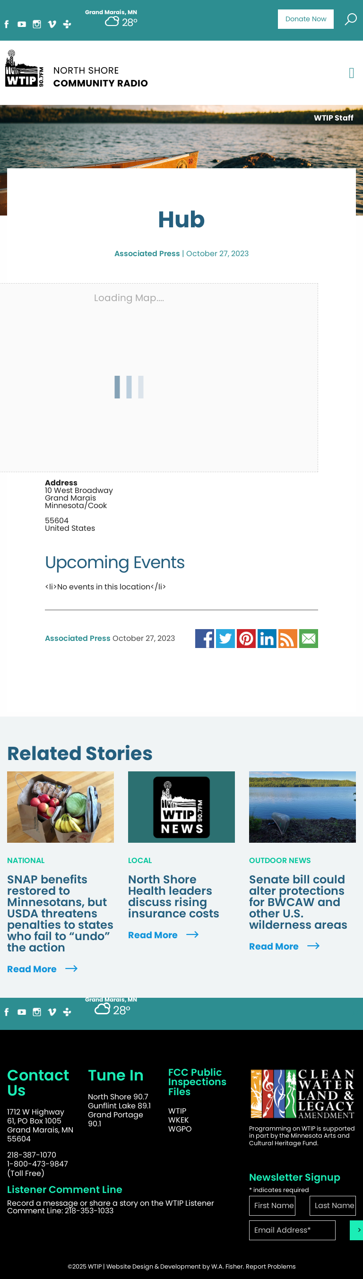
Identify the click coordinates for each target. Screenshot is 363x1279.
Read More (43, 969)
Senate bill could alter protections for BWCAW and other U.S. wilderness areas (298, 902)
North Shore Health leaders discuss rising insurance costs (173, 896)
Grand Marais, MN (111, 999)
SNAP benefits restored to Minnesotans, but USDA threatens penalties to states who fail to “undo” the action (60, 913)
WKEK (178, 1120)
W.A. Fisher (227, 1266)
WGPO (180, 1128)
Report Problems (271, 1266)
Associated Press (147, 253)
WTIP (177, 1111)
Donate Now (306, 19)
